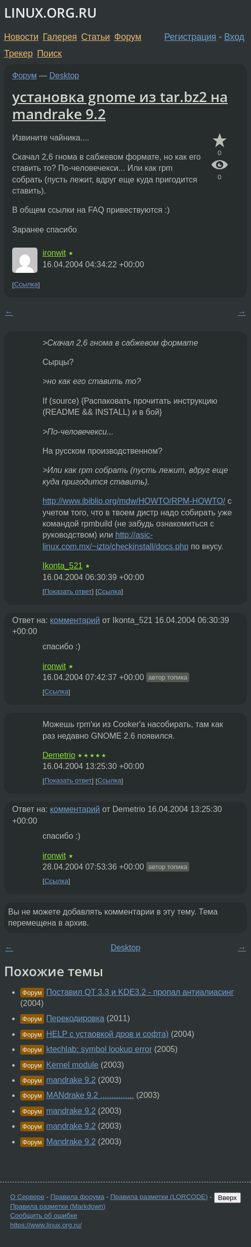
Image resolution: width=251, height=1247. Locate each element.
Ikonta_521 (62, 565)
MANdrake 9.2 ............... (90, 1095)
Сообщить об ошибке (43, 1215)
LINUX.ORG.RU (50, 13)
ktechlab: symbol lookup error (99, 1049)
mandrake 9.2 (71, 1080)
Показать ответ (68, 591)
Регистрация (190, 37)
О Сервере (27, 1197)
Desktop (64, 75)
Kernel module (72, 1065)
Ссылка (26, 285)
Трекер (18, 54)
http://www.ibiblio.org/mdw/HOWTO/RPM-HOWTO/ (134, 501)
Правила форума (78, 1197)
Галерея (60, 37)
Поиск (49, 54)
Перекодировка (75, 1018)
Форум (127, 37)
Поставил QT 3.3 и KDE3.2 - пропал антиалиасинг (140, 992)
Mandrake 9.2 (71, 1141)
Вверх (227, 1198)
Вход (234, 37)
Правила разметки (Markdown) (57, 1206)
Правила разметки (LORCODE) (159, 1197)
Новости (21, 37)
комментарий (75, 620)
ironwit (54, 253)
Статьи (95, 37)
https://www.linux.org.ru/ (45, 1225)
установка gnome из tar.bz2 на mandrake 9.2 (120, 105)
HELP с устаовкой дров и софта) (107, 1034)
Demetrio (59, 755)
